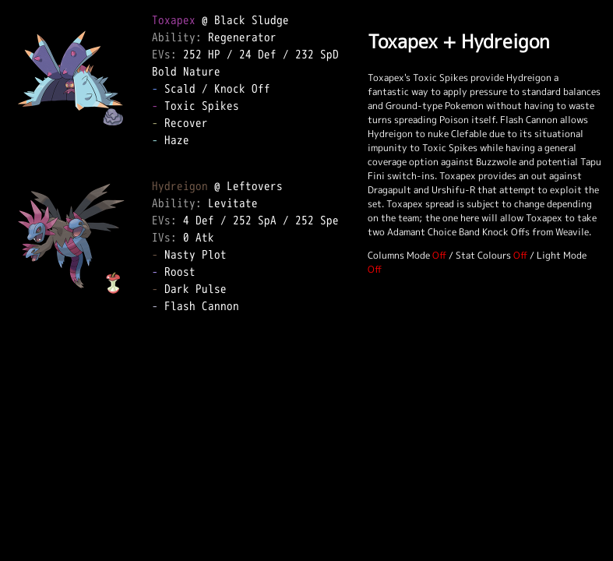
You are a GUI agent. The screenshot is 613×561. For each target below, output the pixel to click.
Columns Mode (399, 255)
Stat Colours (483, 255)
